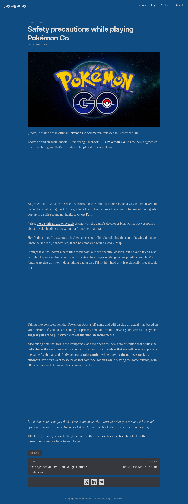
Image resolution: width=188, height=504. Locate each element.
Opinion (34, 452)
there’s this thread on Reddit (55, 223)
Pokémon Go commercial (86, 133)
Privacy (89, 498)
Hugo (108, 498)
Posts (40, 22)
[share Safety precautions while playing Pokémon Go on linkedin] (94, 482)
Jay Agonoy (15, 5)
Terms (81, 498)
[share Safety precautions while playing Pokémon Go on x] (86, 482)
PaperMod (118, 498)
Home (31, 22)
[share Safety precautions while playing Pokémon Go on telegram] (101, 482)
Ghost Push (85, 214)
